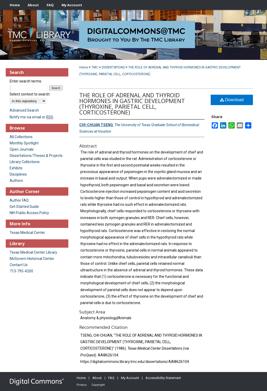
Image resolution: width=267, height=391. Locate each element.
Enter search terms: (26, 81)
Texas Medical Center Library (33, 252)
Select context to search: (30, 94)
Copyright (98, 385)
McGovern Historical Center (32, 259)
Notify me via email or (31, 117)
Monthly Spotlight (24, 143)
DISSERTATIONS (113, 67)
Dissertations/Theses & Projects (36, 155)
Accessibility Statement (163, 378)
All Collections (21, 137)
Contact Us (19, 265)
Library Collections (25, 162)
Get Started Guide (24, 206)
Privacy (82, 385)
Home (83, 67)
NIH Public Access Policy (29, 213)
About (97, 378)
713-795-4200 (21, 271)
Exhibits (16, 168)
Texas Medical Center (27, 232)
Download (232, 100)
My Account (130, 378)
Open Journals (22, 149)
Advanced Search (24, 110)
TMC (95, 67)
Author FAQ (19, 200)
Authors (16, 180)
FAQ (111, 378)
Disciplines (18, 174)
